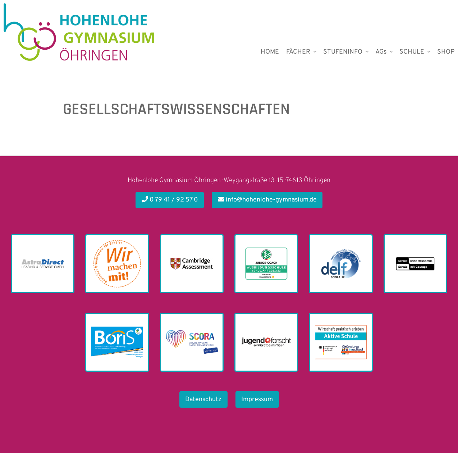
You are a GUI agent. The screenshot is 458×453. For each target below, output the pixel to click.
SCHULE (411, 52)
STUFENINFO (342, 52)
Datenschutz (203, 399)
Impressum (257, 399)
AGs (380, 52)
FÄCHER (298, 52)
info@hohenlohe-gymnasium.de (267, 200)
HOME (270, 52)
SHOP (445, 52)
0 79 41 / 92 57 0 (170, 200)
